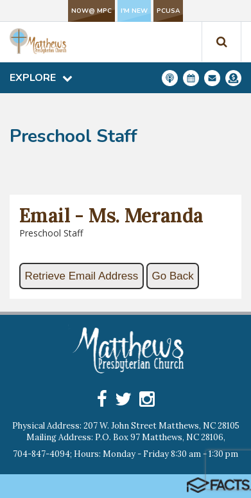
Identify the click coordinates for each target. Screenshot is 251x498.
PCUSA (168, 10)
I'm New (134, 10)
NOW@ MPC (91, 10)
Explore (41, 78)
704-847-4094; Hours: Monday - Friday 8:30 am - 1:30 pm (125, 454)
